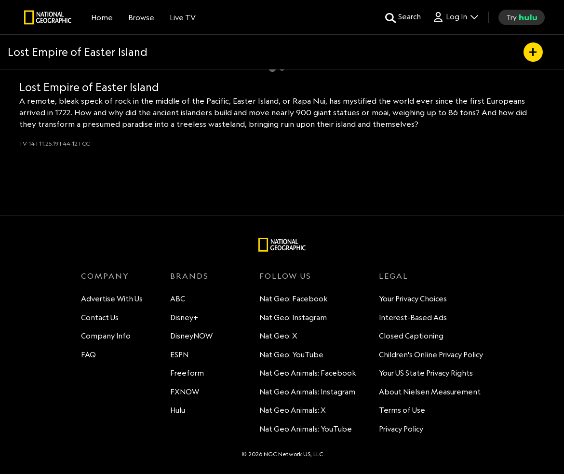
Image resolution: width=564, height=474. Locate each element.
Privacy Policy (401, 428)
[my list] (533, 52)
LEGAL (393, 275)
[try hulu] (521, 17)
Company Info (106, 335)
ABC (177, 298)
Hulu (177, 410)
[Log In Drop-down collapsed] (455, 17)
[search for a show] (403, 17)
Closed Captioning (411, 335)
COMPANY (105, 275)
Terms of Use (402, 410)
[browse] (141, 17)
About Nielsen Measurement (430, 391)
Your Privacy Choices (413, 298)
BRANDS (189, 275)
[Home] (102, 17)
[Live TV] (183, 17)
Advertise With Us (112, 298)
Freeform (187, 373)
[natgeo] (47, 18)
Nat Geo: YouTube (291, 354)
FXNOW (184, 391)
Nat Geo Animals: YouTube (305, 428)
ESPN (179, 354)
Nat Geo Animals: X (292, 410)
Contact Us (100, 317)
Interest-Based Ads (413, 317)
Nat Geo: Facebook (293, 298)
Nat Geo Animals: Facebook (307, 373)
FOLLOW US (285, 275)
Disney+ (184, 317)
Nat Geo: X (278, 335)
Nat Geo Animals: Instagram (307, 391)
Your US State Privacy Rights (426, 373)
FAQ (88, 354)
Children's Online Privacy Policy (431, 354)
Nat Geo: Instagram (293, 317)
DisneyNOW (191, 335)
